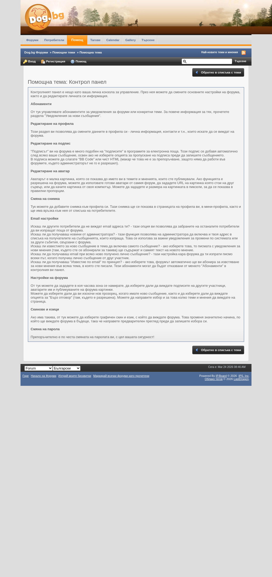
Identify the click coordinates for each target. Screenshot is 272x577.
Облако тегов (214, 379)
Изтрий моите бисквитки (74, 375)
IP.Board (221, 375)
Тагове (95, 40)
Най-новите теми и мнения (219, 52)
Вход (29, 62)
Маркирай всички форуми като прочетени (121, 375)
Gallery (130, 40)
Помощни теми (63, 52)
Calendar (112, 40)
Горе (26, 375)
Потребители (54, 40)
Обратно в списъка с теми (218, 72)
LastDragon (241, 379)
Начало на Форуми (43, 375)
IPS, (244, 375)
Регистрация (53, 62)
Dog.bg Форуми (36, 52)
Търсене (148, 40)
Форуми (32, 40)
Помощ (77, 40)
